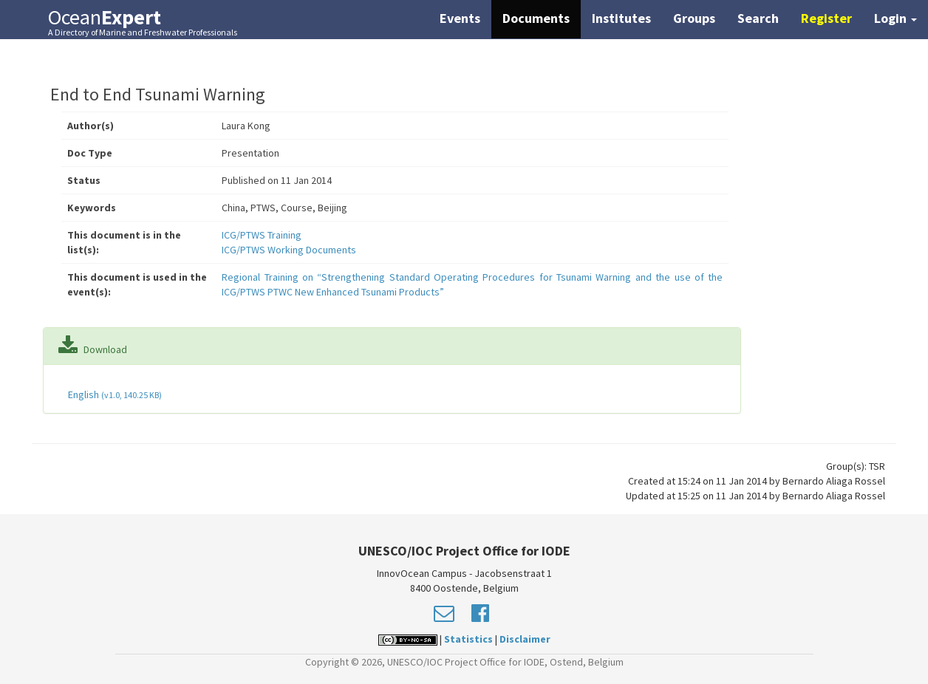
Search (758, 18)
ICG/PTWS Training (261, 235)
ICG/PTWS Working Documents (289, 249)
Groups (694, 18)
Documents (536, 18)
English (114, 394)
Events (460, 18)
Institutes (621, 18)
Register (826, 18)
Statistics (468, 639)
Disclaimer (524, 639)
